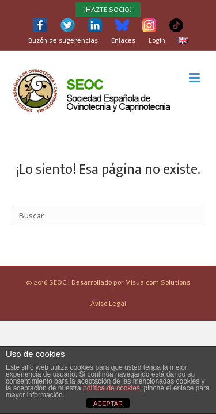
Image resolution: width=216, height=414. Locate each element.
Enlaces (123, 40)
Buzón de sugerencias (63, 40)
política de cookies (111, 388)
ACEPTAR (108, 403)
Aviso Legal (108, 303)
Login (157, 40)
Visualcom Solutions (158, 282)
